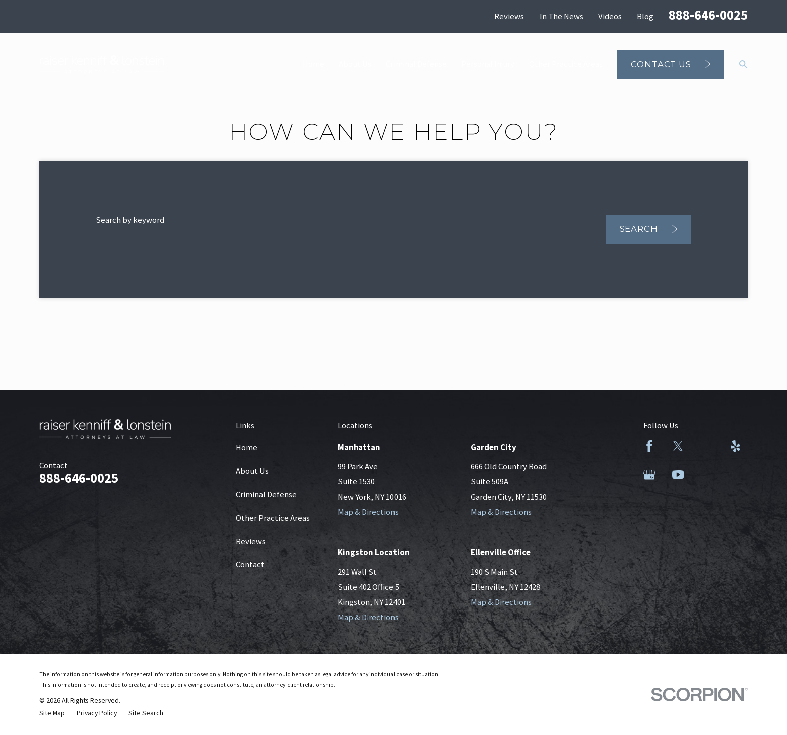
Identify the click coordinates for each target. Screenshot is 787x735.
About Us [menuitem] (355, 64)
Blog (645, 16)
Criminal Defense (266, 494)
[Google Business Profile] (649, 474)
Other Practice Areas (273, 518)
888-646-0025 (708, 15)
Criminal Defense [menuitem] (416, 64)
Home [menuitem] (313, 64)
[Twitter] (678, 446)
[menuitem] (52, 713)
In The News (561, 16)
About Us (252, 471)
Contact (250, 564)
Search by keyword (130, 220)
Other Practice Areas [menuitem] (566, 64)
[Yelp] (735, 446)
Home (246, 447)
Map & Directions (368, 512)
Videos (610, 16)
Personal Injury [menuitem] (487, 64)
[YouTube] (678, 474)
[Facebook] (649, 446)
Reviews (509, 16)
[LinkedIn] (706, 446)
